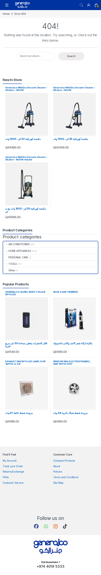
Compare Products (64, 460)
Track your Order (13, 466)
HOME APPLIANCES (17, 250)
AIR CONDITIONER (16, 244)
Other (9, 270)
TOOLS (10, 263)
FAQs (6, 477)
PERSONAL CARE (15, 257)
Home (6, 13)
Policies (57, 471)
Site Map (58, 482)
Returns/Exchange (13, 471)
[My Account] (89, 5)
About (56, 466)
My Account (10, 460)
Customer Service (13, 482)
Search (81, 5)
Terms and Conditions (66, 477)
